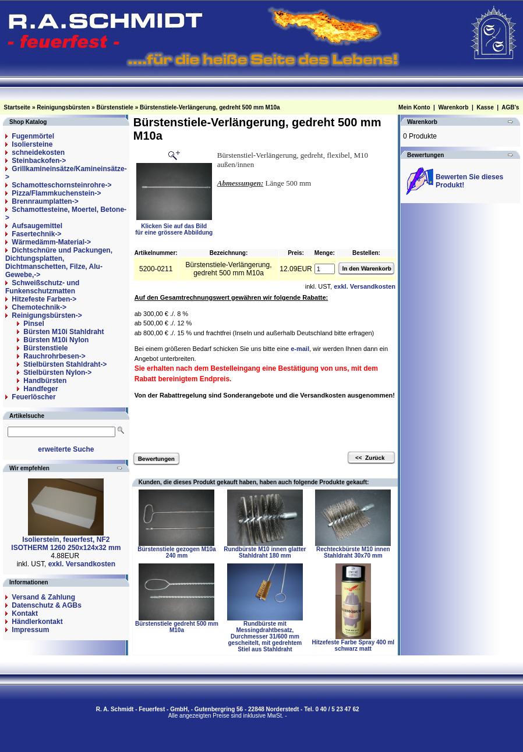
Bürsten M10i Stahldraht (63, 332)
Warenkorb (453, 107)
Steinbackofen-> (39, 161)
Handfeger (40, 389)
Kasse (484, 107)
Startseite (17, 107)
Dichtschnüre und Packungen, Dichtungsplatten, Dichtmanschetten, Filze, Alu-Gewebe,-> (58, 262)
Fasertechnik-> (36, 234)
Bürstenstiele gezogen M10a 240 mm (176, 552)
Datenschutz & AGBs (47, 605)
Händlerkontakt (37, 622)
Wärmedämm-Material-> (51, 242)
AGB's (510, 107)
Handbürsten (44, 381)
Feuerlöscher (33, 397)
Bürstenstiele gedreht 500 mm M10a (176, 626)
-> (47, 315)
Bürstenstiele (115, 107)
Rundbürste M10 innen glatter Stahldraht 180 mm (265, 552)
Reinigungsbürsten (63, 107)
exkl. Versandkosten (81, 564)
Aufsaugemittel (37, 226)
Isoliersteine (32, 144)
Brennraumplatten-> (45, 201)
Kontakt (25, 613)
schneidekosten (38, 152)
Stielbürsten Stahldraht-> (65, 364)
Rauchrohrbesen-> (54, 356)
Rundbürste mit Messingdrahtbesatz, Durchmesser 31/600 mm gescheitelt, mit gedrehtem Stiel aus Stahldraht (265, 636)
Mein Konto (414, 107)
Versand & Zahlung (43, 597)
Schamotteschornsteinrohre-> (61, 185)
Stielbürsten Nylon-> (57, 372)
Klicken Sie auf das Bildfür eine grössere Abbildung (174, 227)
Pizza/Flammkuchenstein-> (56, 193)
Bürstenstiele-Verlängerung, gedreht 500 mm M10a (210, 107)
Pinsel (33, 324)
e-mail (300, 348)
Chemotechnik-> (39, 307)
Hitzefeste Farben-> (44, 299)
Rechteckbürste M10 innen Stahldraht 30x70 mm (353, 552)
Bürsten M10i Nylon (56, 340)
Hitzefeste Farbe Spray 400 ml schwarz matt (353, 645)
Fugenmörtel (33, 136)
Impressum (30, 630)
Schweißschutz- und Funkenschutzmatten (42, 287)
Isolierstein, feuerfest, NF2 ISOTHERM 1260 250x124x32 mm (66, 543)
